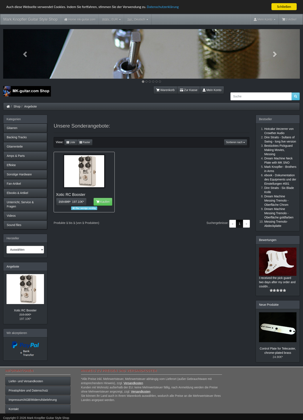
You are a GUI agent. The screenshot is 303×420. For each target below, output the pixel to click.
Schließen (284, 6)
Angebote (30, 106)
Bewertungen (267, 240)
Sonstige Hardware (19, 174)
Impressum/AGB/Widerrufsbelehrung (33, 399)
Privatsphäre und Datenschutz (28, 390)
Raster (85, 142)
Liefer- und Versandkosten (26, 381)
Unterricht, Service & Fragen (20, 204)
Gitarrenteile (15, 146)
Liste (70, 142)
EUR (111, 19)
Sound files (14, 225)
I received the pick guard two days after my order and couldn (277, 282)
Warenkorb (165, 90)
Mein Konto (212, 90)
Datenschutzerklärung (163, 6)
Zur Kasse (188, 90)
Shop (17, 106)
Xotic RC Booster (25, 310)
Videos (11, 215)
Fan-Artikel (14, 183)
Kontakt (14, 409)
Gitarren (12, 128)
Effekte (11, 165)
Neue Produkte (269, 304)
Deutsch (138, 19)
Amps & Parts (16, 156)
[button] (25, 54)
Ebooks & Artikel (17, 193)
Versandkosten (133, 383)
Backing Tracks (17, 137)
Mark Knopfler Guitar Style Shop (30, 19)
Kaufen (103, 201)
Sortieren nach (235, 142)
